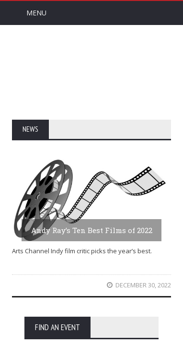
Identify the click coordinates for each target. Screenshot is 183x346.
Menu (36, 12)
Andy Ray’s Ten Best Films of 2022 (91, 230)
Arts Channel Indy (91, 72)
